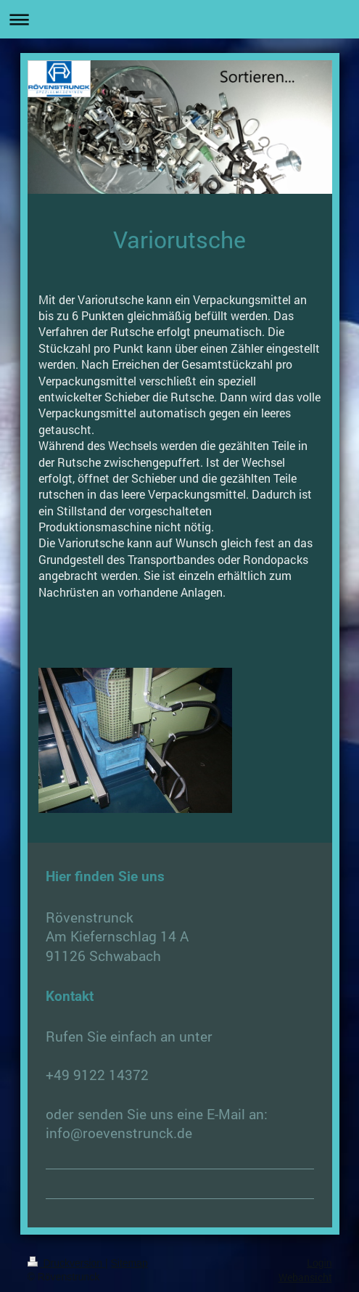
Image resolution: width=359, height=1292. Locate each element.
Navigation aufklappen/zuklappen (179, 19)
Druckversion (66, 1263)
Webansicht (305, 1277)
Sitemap (129, 1263)
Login (319, 1263)
